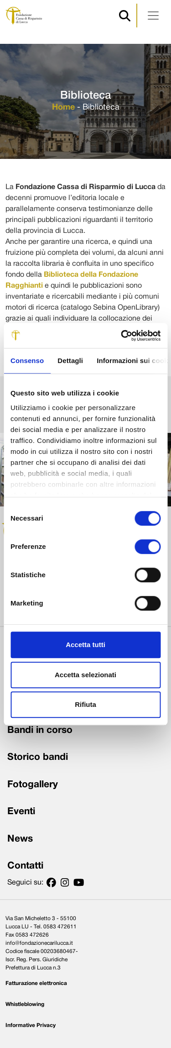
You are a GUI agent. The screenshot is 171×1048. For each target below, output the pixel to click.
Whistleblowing (24, 1004)
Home (63, 107)
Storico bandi (37, 757)
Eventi (21, 811)
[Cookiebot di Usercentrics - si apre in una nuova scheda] (122, 336)
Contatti (25, 866)
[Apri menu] (153, 15)
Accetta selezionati (85, 675)
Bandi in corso (40, 730)
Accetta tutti (85, 644)
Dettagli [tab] (70, 360)
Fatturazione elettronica (36, 983)
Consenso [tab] (27, 360)
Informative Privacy (30, 1025)
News (20, 839)
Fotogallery (32, 784)
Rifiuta (85, 704)
